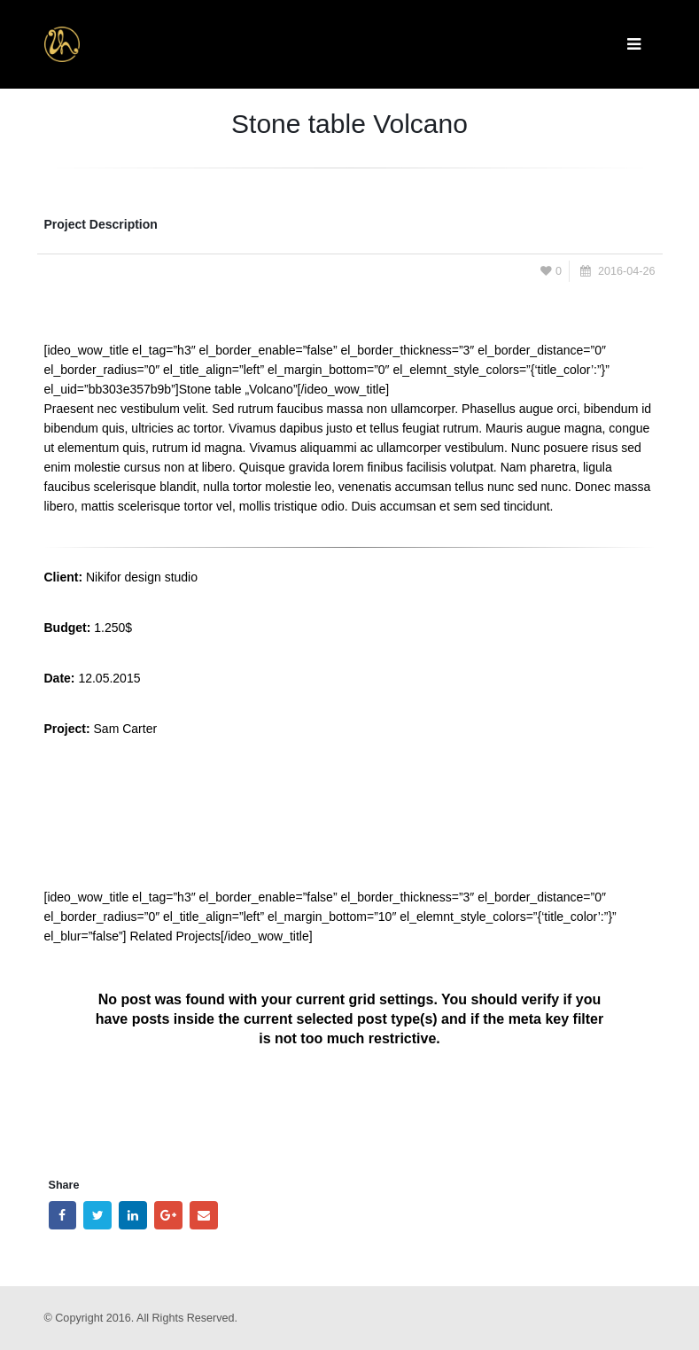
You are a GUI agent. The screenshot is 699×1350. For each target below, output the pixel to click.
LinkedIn (133, 1215)
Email (204, 1215)
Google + (168, 1215)
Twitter (97, 1215)
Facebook (63, 1215)
